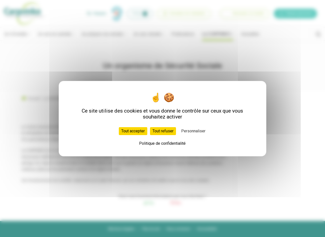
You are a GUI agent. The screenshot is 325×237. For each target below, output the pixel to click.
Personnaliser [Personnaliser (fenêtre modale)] (193, 131)
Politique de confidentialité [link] (162, 143)
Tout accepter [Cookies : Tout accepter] (133, 131)
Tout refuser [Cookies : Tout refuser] (163, 131)
